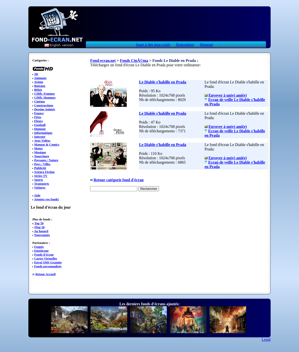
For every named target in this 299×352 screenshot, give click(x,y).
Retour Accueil (45, 274)
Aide (37, 195)
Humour (206, 45)
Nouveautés (42, 235)
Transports (41, 183)
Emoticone (41, 250)
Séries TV (40, 176)
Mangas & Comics (46, 144)
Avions (38, 82)
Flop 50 (39, 227)
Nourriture (41, 156)
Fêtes (37, 117)
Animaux (40, 78)
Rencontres (185, 45)
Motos (38, 148)
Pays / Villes (42, 164)
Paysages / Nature (46, 160)
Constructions (43, 105)
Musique (40, 152)
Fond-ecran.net (102, 60)
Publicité (40, 168)
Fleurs (38, 121)
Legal (266, 339)
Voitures (39, 187)
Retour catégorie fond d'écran (118, 180)
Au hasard (41, 231)
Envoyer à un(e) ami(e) (227, 95)
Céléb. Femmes (44, 93)
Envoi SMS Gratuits (48, 262)
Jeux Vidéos (42, 140)
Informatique (43, 133)
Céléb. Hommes (45, 97)
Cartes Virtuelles (45, 258)
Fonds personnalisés (48, 266)
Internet (40, 136)
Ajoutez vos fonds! (46, 199)
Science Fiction (44, 172)
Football (40, 125)
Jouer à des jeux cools (153, 45)
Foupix (39, 247)
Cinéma (39, 101)
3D (36, 74)
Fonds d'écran (44, 254)
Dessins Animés (44, 109)
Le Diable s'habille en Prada (162, 82)
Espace (39, 113)
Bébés (38, 89)
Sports (38, 180)
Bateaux (40, 86)
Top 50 (38, 223)
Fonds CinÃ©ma (134, 60)
